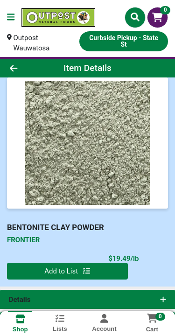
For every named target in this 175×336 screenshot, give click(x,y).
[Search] (135, 17)
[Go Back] (27, 68)
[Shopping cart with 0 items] (157, 17)
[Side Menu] (10, 17)
